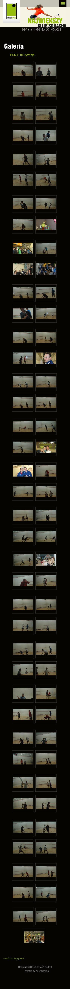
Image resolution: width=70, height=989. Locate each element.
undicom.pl (44, 971)
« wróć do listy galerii (14, 958)
